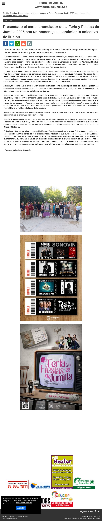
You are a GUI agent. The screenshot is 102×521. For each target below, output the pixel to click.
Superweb (94, 516)
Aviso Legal (67, 518)
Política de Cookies (94, 518)
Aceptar (21, 508)
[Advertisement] (51, 169)
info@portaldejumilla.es (9, 518)
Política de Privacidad (79, 518)
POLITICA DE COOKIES (24, 503)
